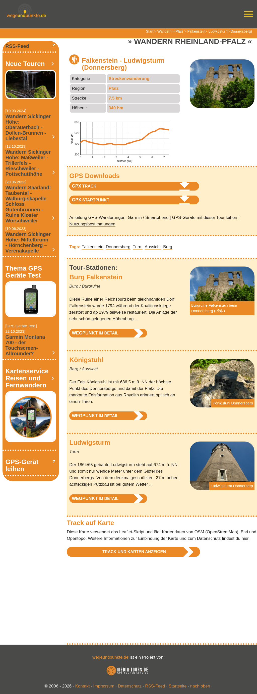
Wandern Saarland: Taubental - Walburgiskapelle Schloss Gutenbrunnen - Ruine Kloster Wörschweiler (28, 204)
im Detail (95, 332)
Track (84, 186)
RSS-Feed (17, 46)
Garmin (135, 217)
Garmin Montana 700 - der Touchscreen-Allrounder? (25, 345)
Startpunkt (90, 199)
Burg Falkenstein (95, 277)
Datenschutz (130, 686)
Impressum (103, 686)
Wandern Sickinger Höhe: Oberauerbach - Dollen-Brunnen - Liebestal (27, 127)
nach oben (200, 686)
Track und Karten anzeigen (134, 552)
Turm (138, 246)
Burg (167, 246)
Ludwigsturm (89, 442)
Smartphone (157, 217)
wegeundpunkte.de (110, 657)
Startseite (178, 686)
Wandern (164, 31)
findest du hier (235, 538)
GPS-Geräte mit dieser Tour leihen (204, 217)
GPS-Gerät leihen (21, 465)
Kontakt (82, 686)
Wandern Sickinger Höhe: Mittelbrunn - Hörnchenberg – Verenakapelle (27, 242)
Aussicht (153, 246)
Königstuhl (86, 360)
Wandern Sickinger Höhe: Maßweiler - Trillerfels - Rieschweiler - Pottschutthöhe (27, 163)
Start (150, 31)
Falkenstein (92, 246)
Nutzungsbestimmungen (92, 224)
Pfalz (179, 31)
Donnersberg (118, 246)
